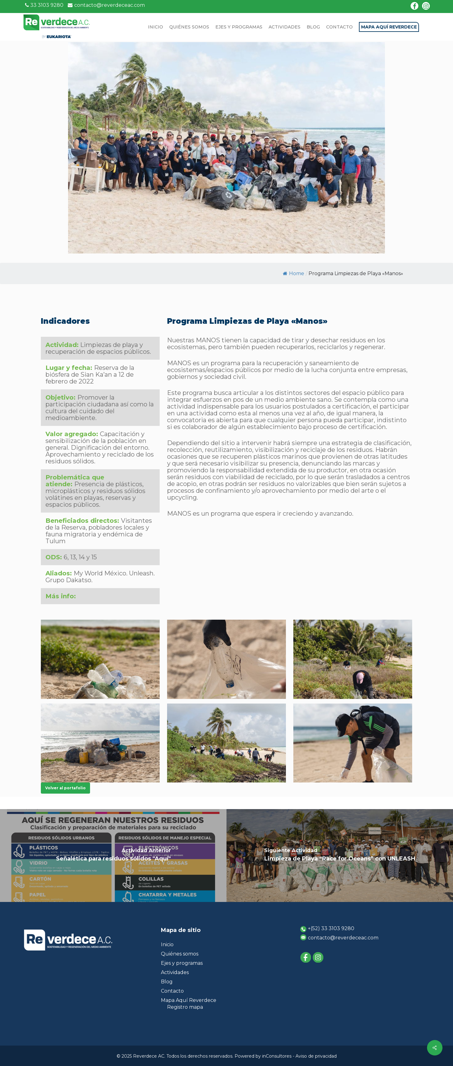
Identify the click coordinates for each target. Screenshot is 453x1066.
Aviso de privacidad (316, 1056)
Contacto (172, 991)
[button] (65, 788)
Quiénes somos (179, 954)
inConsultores (276, 1056)
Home (293, 273)
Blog (167, 982)
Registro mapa (185, 1007)
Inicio (167, 944)
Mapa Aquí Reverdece (188, 1000)
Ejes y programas (182, 963)
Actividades (175, 972)
